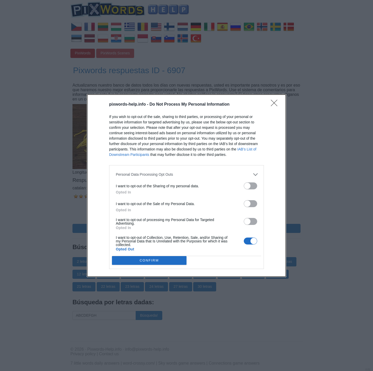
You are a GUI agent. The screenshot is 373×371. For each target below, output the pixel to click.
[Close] (276, 104)
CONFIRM (149, 260)
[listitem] (186, 174)
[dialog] (186, 186)
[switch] (250, 185)
